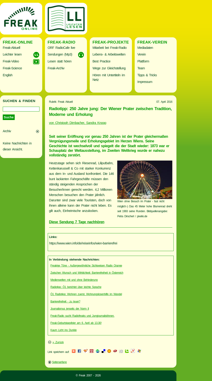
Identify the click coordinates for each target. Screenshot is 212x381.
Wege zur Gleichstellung (109, 68)
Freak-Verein (152, 42)
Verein (141, 54)
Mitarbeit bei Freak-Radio (109, 48)
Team (141, 68)
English (7, 75)
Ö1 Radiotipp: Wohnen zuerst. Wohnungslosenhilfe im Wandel (86, 294)
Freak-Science (12, 68)
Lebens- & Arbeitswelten (108, 54)
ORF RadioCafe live (61, 48)
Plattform (143, 61)
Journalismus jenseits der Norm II (69, 308)
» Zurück (58, 342)
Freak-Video (11, 61)
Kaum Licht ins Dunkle (63, 330)
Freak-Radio (61, 42)
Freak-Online (18, 42)
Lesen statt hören (60, 61)
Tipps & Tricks (147, 75)
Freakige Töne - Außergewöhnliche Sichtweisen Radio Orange (86, 265)
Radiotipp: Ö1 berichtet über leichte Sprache (75, 287)
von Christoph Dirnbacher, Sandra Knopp (77, 123)
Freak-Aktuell (11, 48)
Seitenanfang (59, 362)
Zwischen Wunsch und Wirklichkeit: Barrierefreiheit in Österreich (86, 272)
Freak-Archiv (56, 68)
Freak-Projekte (110, 42)
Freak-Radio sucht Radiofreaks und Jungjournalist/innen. (82, 315)
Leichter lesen (12, 54)
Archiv (7, 131)
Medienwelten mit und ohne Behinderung (74, 279)
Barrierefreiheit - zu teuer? (65, 301)
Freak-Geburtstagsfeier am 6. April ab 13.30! (75, 323)
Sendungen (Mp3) (60, 54)
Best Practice (101, 61)
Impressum (144, 82)
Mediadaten (145, 48)
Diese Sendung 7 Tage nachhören (76, 222)
